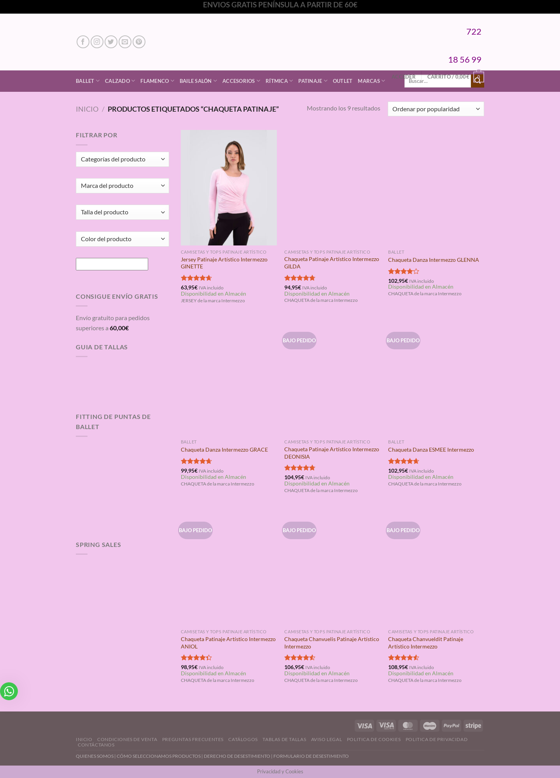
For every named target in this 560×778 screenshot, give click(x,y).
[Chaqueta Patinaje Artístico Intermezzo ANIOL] (229, 567)
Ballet (88, 80)
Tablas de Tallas (284, 739)
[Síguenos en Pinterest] (139, 41)
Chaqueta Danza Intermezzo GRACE (224, 449)
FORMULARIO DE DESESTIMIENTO (311, 756)
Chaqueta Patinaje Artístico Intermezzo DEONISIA (331, 453)
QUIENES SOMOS (95, 756)
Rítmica (279, 80)
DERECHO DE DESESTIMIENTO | (238, 756)
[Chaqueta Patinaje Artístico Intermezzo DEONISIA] (332, 377)
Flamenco (157, 80)
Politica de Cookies (374, 739)
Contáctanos (96, 745)
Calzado (120, 80)
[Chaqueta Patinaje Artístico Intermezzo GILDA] (332, 187)
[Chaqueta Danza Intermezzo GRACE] (229, 377)
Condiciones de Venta (127, 739)
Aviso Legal (326, 739)
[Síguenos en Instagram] (97, 41)
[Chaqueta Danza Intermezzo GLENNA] (436, 187)
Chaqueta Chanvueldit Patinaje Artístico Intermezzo (425, 643)
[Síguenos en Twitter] (111, 41)
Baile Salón (198, 80)
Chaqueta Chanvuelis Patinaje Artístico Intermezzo (331, 643)
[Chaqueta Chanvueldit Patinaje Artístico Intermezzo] (436, 567)
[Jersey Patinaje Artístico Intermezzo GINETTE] (229, 187)
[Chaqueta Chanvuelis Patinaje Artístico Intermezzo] (332, 567)
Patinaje (312, 80)
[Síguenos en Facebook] (83, 41)
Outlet (343, 81)
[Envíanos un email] (125, 41)
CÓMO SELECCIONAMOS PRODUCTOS (159, 756)
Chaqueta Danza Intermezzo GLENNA (433, 259)
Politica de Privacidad (436, 739)
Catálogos (243, 739)
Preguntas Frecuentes (193, 739)
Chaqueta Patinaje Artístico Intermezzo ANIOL (228, 643)
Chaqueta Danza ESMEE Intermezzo (431, 449)
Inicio (87, 109)
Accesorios (241, 80)
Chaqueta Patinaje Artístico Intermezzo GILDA (331, 263)
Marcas (371, 80)
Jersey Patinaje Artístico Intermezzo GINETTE (224, 263)
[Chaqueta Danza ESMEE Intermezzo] (436, 377)
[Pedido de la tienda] (436, 109)
